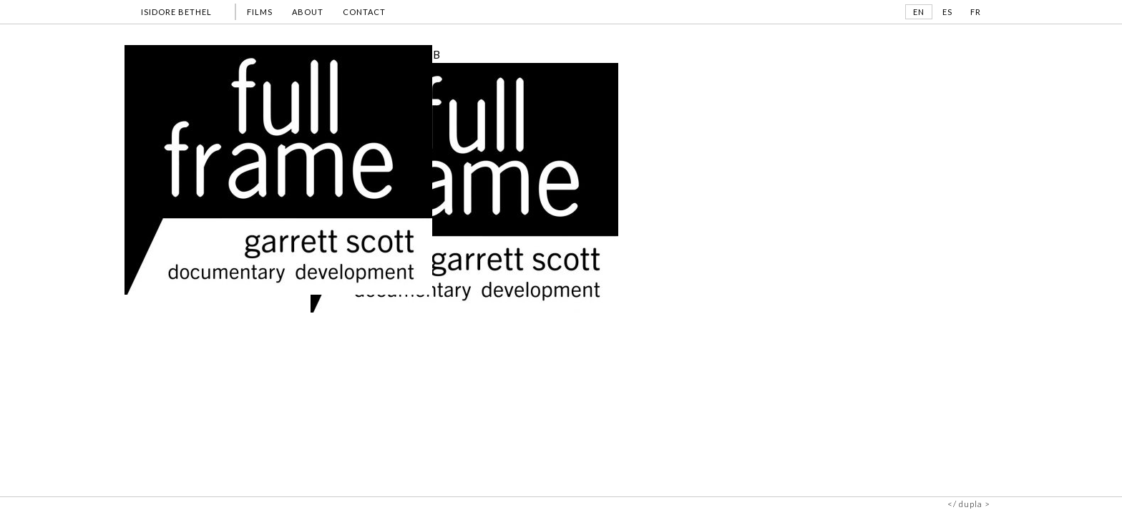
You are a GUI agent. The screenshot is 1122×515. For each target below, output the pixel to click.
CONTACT (364, 11)
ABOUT (307, 11)
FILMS (260, 11)
